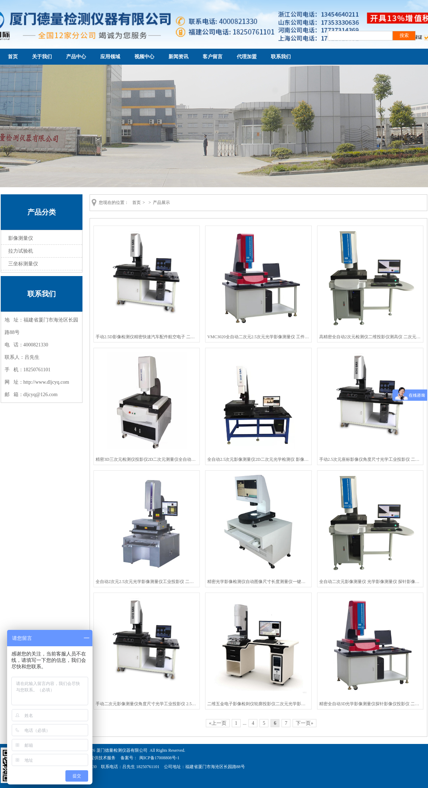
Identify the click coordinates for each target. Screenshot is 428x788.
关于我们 (42, 56)
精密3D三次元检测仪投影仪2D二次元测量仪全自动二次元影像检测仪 (147, 459)
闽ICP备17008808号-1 (159, 757)
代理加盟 (247, 56)
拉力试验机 (20, 251)
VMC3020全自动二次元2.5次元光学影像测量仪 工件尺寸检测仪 (258, 336)
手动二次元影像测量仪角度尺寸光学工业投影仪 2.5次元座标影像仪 (147, 703)
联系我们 (281, 56)
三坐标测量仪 (23, 263)
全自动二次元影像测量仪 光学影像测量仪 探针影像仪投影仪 (370, 581)
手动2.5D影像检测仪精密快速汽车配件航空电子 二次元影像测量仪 (147, 336)
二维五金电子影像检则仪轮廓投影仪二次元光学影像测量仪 (258, 703)
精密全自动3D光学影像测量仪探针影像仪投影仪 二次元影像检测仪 (370, 703)
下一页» (304, 723)
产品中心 (76, 56)
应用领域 (110, 56)
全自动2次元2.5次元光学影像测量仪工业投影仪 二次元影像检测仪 (147, 581)
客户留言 (213, 56)
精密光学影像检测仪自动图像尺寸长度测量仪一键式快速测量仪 (258, 581)
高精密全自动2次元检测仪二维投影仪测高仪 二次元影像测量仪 (370, 336)
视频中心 (144, 56)
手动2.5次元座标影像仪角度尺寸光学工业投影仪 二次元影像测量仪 (370, 459)
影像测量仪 (20, 238)
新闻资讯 (178, 56)
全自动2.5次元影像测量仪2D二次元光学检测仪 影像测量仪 (258, 459)
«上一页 (217, 723)
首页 (13, 56)
